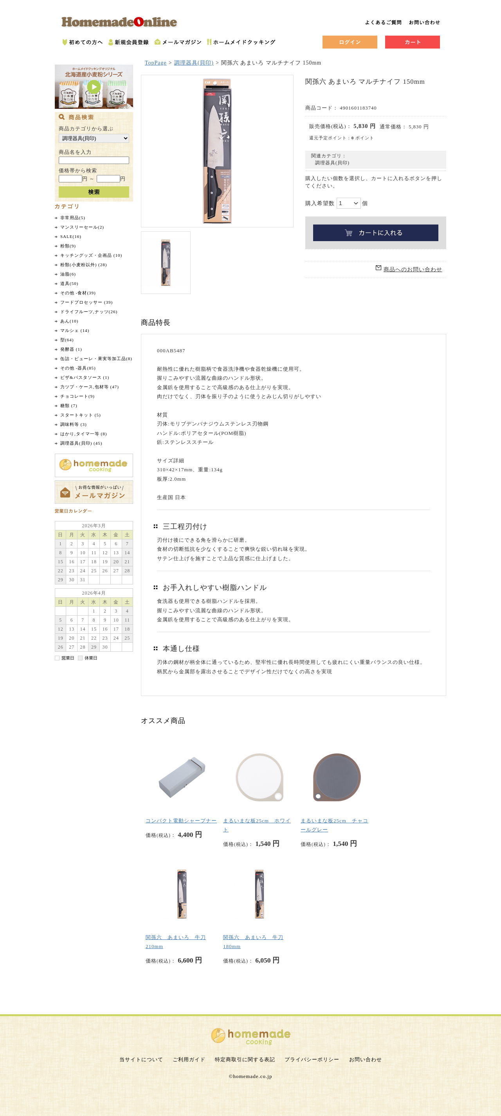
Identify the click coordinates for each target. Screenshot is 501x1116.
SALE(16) (70, 236)
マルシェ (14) (74, 330)
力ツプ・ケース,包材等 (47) (89, 386)
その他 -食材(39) (78, 292)
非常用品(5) (72, 217)
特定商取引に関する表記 (245, 1059)
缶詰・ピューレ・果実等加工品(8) (96, 358)
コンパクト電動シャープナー (181, 821)
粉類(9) (68, 245)
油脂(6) (68, 274)
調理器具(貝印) (194, 63)
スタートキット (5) (80, 415)
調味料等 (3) (73, 424)
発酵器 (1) (71, 349)
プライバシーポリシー (312, 1059)
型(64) (67, 339)
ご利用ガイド (189, 1059)
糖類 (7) (68, 405)
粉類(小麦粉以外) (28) (83, 264)
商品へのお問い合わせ (413, 269)
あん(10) (69, 321)
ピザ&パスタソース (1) (84, 377)
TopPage (156, 63)
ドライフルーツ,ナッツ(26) (88, 311)
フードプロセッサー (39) (86, 302)
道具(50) (69, 283)
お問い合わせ (365, 1059)
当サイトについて (141, 1059)
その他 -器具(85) (78, 368)
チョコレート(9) (77, 396)
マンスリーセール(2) (82, 227)
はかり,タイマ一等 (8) (83, 433)
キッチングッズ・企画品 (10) (91, 255)
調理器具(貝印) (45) (81, 443)
